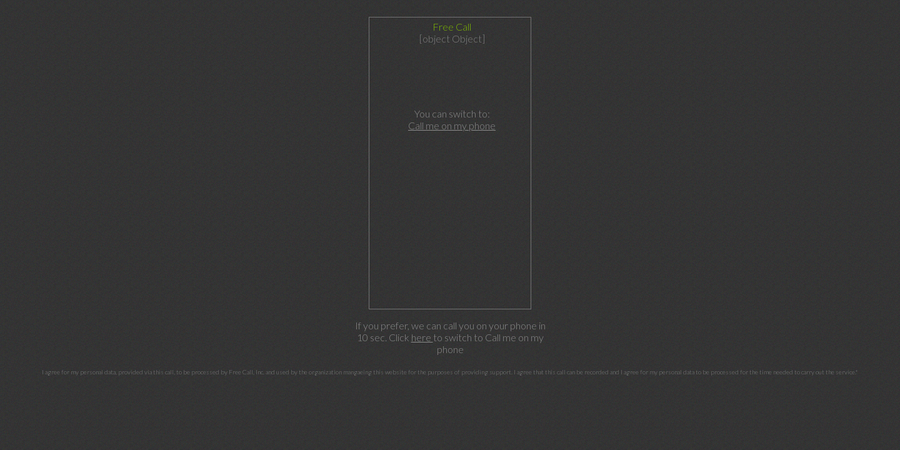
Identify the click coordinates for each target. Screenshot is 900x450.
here (422, 337)
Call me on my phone (452, 125)
